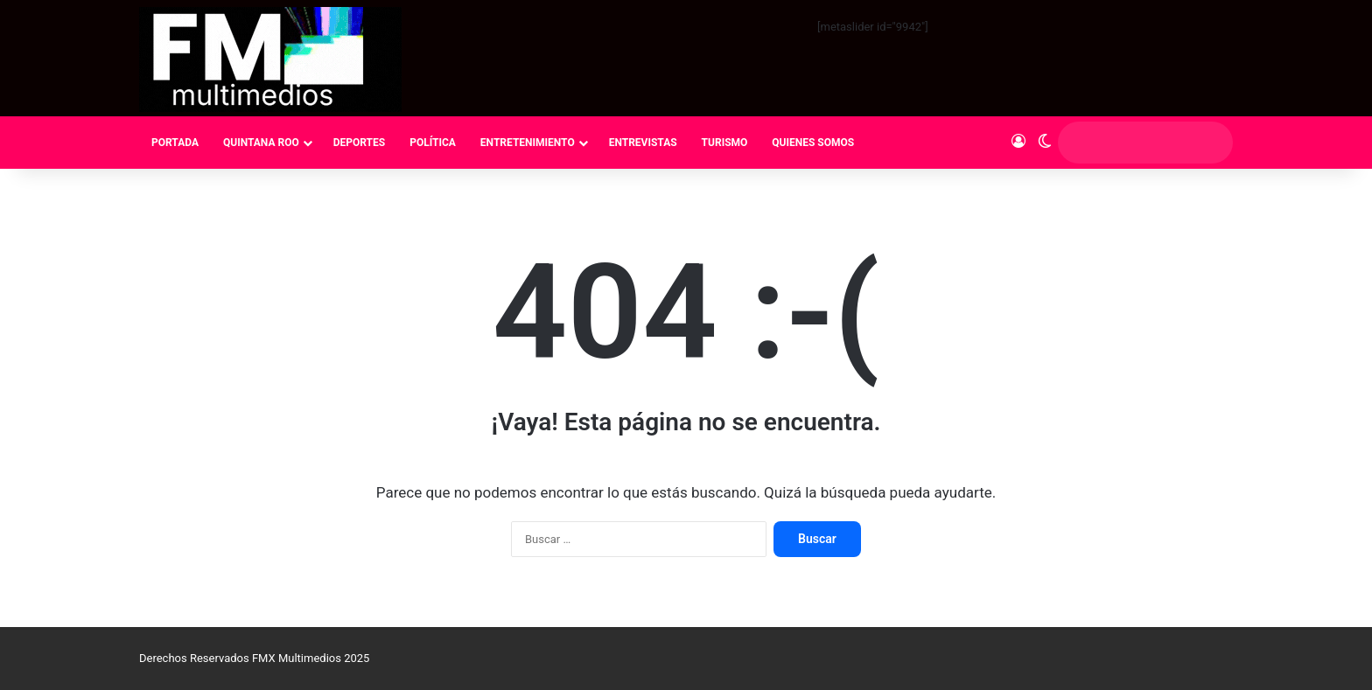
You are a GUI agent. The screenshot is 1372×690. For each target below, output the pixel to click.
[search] (1129, 142)
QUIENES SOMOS (813, 142)
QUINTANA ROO (261, 142)
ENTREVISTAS (643, 142)
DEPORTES (359, 142)
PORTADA (175, 142)
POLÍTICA (433, 142)
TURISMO (725, 142)
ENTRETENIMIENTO (527, 142)
